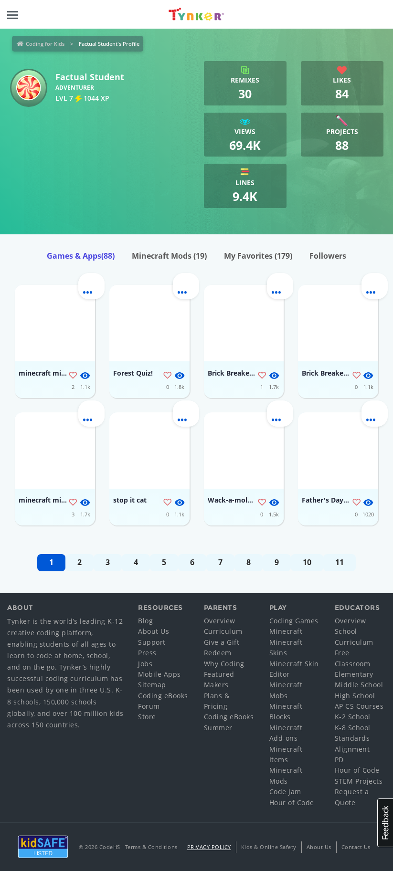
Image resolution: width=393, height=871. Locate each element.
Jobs (145, 663)
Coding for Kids (45, 43)
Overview (219, 620)
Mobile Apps (159, 674)
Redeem (218, 652)
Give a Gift (222, 642)
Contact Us (356, 846)
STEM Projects (359, 781)
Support (152, 642)
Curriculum (223, 631)
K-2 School (353, 716)
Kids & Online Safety (269, 846)
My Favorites (258, 256)
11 (339, 562)
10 (307, 562)
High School (355, 695)
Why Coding (224, 663)
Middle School (359, 684)
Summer (218, 727)
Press (147, 652)
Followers (327, 256)
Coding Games (294, 620)
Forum (149, 706)
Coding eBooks (163, 695)
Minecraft (286, 631)
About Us (153, 631)
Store (147, 716)
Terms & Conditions (151, 846)
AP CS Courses (359, 706)
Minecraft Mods (169, 256)
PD (339, 759)
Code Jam (285, 791)
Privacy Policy (209, 846)
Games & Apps (81, 256)
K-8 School (353, 727)
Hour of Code (291, 802)
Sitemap (152, 684)
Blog (145, 620)
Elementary (354, 674)
